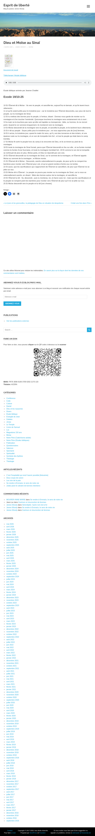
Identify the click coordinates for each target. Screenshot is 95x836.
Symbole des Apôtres (14, 456)
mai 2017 (10, 800)
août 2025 (10, 548)
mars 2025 (10, 561)
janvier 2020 (11, 718)
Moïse (31, 47)
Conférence (10, 398)
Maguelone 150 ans (14, 432)
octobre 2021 (11, 666)
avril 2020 (10, 710)
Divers (8, 411)
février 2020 (11, 716)
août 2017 (10, 792)
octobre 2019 (11, 726)
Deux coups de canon (14, 478)
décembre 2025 (12, 537)
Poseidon (42, 833)
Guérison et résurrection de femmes (32, 502)
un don (13, 833)
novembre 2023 (12, 600)
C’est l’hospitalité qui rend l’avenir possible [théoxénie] (27, 475)
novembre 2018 (12, 752)
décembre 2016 (12, 813)
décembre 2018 (12, 750)
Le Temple (10, 424)
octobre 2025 (11, 542)
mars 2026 (10, 529)
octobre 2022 (11, 634)
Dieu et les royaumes (14, 409)
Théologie (10, 459)
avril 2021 (10, 681)
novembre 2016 (12, 815)
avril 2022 (10, 650)
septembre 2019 (12, 729)
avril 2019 (10, 739)
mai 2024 (10, 584)
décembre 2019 (12, 721)
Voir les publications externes (17, 321)
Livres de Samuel (13, 427)
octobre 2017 (11, 787)
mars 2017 (10, 805)
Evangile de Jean (13, 417)
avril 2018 (10, 771)
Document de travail (10, 70)
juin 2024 (10, 582)
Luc (7, 430)
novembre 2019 (12, 724)
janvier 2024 (11, 595)
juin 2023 (10, 613)
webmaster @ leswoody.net (81, 833)
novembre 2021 (12, 663)
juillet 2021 (10, 674)
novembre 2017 (12, 784)
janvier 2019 (11, 747)
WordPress (33, 833)
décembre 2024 (12, 569)
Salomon (9, 448)
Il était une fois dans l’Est (80, 203)
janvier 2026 (11, 534)
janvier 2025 (11, 566)
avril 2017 (10, 802)
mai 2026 (10, 524)
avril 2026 (10, 527)
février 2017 (11, 808)
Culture (9, 403)
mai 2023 (10, 616)
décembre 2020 (12, 692)
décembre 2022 (12, 629)
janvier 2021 (11, 689)
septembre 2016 (12, 821)
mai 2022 (10, 647)
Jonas (8, 422)
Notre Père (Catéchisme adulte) (18, 438)
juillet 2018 (10, 763)
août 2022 (10, 639)
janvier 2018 (11, 779)
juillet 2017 (10, 794)
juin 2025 (10, 553)
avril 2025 (10, 558)
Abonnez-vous (12, 304)
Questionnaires (12, 446)
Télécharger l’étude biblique (14, 75)
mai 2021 (10, 679)
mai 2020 (10, 708)
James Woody (20, 47)
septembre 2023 (12, 605)
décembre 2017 (12, 781)
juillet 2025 (10, 550)
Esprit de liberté (19, 4)
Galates (9, 419)
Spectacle (10, 451)
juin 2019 (10, 734)
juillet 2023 (10, 611)
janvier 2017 (11, 810)
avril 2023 (10, 618)
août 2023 (10, 608)
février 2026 (11, 532)
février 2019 (11, 745)
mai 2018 (10, 768)
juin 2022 (10, 645)
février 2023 (11, 624)
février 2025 (11, 563)
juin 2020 (10, 705)
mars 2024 (10, 590)
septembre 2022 (12, 637)
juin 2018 (10, 766)
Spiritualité (10, 453)
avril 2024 (10, 587)
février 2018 (11, 776)
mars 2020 (10, 713)
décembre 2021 (12, 660)
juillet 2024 (10, 579)
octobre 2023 (11, 603)
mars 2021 (10, 684)
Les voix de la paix (13, 480)
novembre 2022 (12, 632)
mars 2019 (10, 742)
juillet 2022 (10, 642)
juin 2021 (10, 676)
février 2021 (11, 687)
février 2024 (11, 592)
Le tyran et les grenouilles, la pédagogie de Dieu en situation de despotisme (34, 203)
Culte (8, 401)
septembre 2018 (12, 758)
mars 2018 (10, 773)
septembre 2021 (12, 668)
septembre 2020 (12, 700)
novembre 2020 (12, 695)
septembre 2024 (12, 576)
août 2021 (10, 671)
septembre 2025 (12, 545)
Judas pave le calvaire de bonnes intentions (23, 486)
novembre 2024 (12, 571)
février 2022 (11, 655)
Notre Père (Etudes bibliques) (17, 440)
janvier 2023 (11, 626)
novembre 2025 (12, 540)
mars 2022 (10, 653)
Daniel (8, 406)
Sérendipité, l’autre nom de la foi (34, 505)
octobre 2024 (11, 574)
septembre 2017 (12, 789)
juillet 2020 (10, 703)
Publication (10, 443)
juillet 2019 (10, 731)
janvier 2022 (11, 658)
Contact (10, 830)
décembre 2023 (12, 597)
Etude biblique (11, 414)
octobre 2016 (11, 818)
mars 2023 (10, 621)
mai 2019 (10, 737)
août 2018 (10, 760)
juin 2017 (10, 797)
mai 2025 (10, 555)
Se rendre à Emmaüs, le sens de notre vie (22, 483)
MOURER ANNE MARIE (15, 500)
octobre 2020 (11, 697)
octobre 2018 (11, 755)
